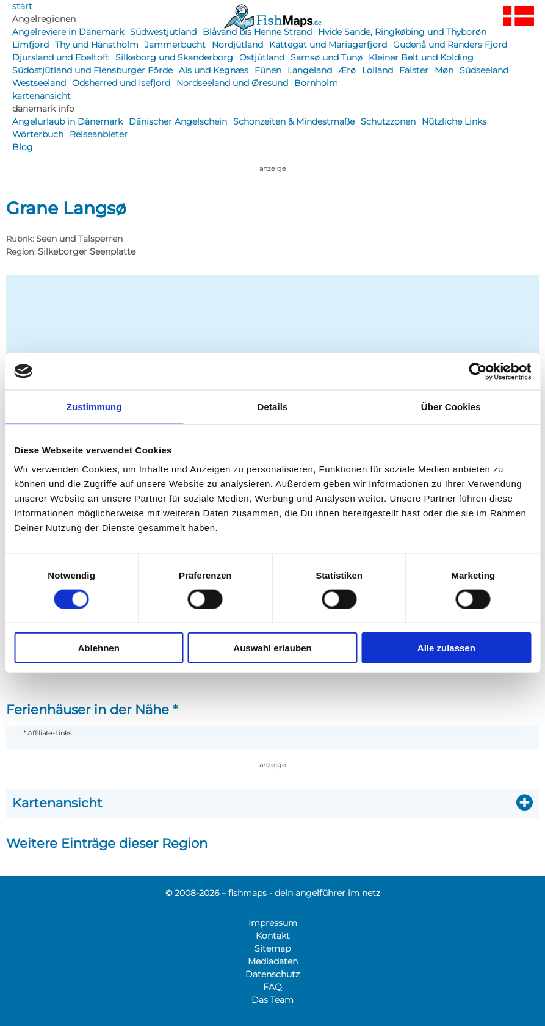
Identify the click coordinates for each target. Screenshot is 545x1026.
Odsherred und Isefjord (121, 83)
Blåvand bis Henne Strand (257, 31)
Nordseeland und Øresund (232, 83)
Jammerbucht (175, 44)
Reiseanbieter (99, 134)
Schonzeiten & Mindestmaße (294, 121)
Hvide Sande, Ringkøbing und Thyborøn (402, 31)
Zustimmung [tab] (94, 406)
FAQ (272, 986)
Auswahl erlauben (272, 648)
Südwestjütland (163, 31)
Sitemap (272, 948)
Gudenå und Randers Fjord (450, 44)
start (22, 6)
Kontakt (273, 935)
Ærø (347, 70)
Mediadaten (273, 961)
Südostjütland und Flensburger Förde (92, 70)
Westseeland (39, 83)
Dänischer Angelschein (178, 121)
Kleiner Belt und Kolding (421, 57)
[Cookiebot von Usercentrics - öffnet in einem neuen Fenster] (477, 371)
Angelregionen (44, 18)
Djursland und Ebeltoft (60, 57)
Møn (444, 70)
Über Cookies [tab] (451, 406)
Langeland (309, 70)
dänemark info (43, 108)
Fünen (267, 70)
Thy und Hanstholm (97, 44)
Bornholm (316, 83)
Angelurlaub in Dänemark (67, 121)
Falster (413, 70)
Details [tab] (273, 406)
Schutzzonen (388, 121)
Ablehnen (99, 648)
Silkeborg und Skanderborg (174, 57)
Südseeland (484, 70)
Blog (22, 147)
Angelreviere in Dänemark (68, 31)
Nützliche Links (454, 121)
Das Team (272, 999)
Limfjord (30, 44)
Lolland (377, 70)
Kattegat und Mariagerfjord (328, 44)
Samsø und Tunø (327, 57)
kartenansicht (41, 95)
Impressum (272, 922)
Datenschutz (272, 974)
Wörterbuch (37, 134)
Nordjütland (237, 44)
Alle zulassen (446, 648)
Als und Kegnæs (213, 70)
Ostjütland (261, 57)
